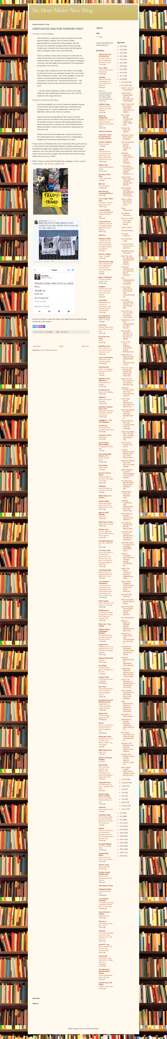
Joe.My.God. (103, 425)
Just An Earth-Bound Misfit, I (104, 443)
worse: (62, 164)
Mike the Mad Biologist (104, 513)
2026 (121, 46)
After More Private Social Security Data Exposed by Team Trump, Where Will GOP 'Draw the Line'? (105, 155)
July (123, 789)
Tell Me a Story (104, 865)
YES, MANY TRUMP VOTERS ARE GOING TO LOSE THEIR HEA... (127, 120)
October (124, 779)
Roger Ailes (102, 752)
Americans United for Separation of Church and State (105, 136)
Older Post (85, 346)
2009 (121, 833)
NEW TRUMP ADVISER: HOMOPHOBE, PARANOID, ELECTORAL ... (127, 192)
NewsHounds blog (105, 570)
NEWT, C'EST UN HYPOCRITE (127, 89)
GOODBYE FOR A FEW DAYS (127, 252)
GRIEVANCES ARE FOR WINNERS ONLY (126, 495)
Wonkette (102, 931)
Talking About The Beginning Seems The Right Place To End (105, 574)
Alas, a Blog (103, 68)
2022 (121, 59)
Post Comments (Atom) (49, 350)
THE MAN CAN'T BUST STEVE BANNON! (127, 137)
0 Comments (64, 332)
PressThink (103, 666)
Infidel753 (102, 397)
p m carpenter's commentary (104, 582)
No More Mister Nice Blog (62, 10)
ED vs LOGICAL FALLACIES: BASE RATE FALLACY (105, 350)
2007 (121, 839)
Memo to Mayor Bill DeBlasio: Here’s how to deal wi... (126, 202)
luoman (82, 1028)
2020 (121, 66)
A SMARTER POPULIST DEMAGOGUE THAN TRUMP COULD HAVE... (127, 672)
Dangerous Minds (105, 239)
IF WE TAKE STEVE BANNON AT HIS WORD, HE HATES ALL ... (127, 403)
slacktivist (102, 807)
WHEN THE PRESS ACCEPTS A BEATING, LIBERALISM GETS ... (127, 573)
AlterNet (102, 91)
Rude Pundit (103, 765)
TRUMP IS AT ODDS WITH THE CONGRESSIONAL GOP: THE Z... (127, 638)
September (125, 783)
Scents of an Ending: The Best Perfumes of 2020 (105, 800)
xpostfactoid (103, 956)
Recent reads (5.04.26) (106, 809)
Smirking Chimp (104, 815)
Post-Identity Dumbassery (126, 214)
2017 (121, 76)
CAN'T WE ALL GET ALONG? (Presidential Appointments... (127, 314)
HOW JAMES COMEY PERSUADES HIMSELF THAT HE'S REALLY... (127, 771)
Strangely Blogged (105, 844)
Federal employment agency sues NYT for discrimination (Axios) (106, 505)
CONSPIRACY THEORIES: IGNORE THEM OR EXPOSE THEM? (127, 650)
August (124, 786)
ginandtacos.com (104, 346)
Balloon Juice (103, 165)
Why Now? (102, 921)
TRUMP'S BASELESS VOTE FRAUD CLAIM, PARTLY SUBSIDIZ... (127, 158)
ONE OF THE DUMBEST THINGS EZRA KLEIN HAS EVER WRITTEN (127, 586)
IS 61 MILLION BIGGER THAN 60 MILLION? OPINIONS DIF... (127, 485)
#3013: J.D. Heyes (104, 320)
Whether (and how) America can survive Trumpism (105, 108)
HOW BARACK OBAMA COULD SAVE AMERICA (127, 516)
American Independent (103, 117)
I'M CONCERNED (127, 618)
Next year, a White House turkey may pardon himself (127, 221)
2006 (121, 843)
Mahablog (102, 486)
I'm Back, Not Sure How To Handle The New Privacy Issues (105, 60)
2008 (121, 836)
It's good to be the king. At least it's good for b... (127, 246)
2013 (121, 820)
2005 (121, 846)
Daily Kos (102, 235)
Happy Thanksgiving (126, 209)
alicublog (102, 77)
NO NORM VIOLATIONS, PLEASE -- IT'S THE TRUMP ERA (127, 304)
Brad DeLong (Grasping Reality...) (106, 192)
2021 (121, 63)
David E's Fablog (105, 254)
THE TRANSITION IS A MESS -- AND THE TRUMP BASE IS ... (127, 414)
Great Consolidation (106, 357)
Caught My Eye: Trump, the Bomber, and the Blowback (105, 706)
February (125, 806)
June (123, 792)
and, (45, 164)
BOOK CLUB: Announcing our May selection (105, 878)
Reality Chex (103, 713)
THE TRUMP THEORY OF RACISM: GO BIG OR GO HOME (126, 335)
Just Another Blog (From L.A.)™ (105, 455)
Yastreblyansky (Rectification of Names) (104, 971)
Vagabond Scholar (105, 889)
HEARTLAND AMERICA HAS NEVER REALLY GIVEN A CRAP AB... (127, 759)
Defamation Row (104, 916)
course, (52, 164)
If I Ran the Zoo (104, 390)
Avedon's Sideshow (105, 142)
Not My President (127, 230)
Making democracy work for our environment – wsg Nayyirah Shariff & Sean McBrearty (105, 306)
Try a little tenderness (125, 235)
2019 (121, 69)
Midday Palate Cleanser (106, 524)
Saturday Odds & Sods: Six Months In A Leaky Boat (106, 329)
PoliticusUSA (103, 644)
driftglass (102, 287)
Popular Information (106, 658)
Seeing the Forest (105, 782)
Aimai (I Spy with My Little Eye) (105, 55)
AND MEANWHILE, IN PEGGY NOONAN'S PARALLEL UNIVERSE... (127, 706)
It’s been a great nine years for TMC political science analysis (106, 533)
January (124, 809)
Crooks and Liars (105, 221)
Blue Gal (102, 184)
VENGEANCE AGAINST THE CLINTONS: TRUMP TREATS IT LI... (127, 170)
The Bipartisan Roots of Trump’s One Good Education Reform (105, 637)
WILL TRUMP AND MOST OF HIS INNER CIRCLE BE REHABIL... (127, 694)
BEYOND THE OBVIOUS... (126, 595)
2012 (121, 823)
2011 (121, 826)
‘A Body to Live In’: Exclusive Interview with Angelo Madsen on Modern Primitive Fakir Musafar (105, 245)
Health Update (103, 467)
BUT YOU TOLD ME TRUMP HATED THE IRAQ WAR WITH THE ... (127, 372)
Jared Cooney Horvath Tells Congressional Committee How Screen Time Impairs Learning (106, 268)
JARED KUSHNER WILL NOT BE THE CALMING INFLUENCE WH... (127, 436)
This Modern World (106, 886)
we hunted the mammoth (103, 899)
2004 (121, 849)
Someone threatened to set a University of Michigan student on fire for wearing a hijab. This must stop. (106, 834)
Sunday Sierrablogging (106, 392)
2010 (121, 829)
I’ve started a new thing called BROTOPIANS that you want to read (106, 904)
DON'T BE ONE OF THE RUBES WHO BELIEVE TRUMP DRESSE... (127, 260)
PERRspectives (104, 610)
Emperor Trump (126, 227)
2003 (121, 852)
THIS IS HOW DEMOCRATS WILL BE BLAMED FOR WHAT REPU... (127, 97)
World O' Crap (104, 944)
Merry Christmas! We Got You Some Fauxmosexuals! (105, 948)
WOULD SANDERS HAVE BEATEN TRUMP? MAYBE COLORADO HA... (127, 559)
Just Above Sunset (105, 435)
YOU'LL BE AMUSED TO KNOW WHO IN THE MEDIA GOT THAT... (127, 683)
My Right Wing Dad (106, 541)
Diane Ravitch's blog (106, 262)
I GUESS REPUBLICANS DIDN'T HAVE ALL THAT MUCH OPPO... (127, 454)
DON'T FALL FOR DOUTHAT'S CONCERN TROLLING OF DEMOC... (127, 108)
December (125, 82)
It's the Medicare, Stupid (126, 240)
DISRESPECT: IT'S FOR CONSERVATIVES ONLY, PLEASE (127, 324)
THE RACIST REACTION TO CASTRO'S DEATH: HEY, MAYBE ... (127, 181)
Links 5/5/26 (103, 516)
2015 (121, 813)
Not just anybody (104, 144)
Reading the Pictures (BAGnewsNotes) (106, 701)
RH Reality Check (105, 737)
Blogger (96, 1028)
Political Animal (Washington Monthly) (104, 631)
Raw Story (102, 687)
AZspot (101, 149)
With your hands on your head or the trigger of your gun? (106, 479)
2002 (121, 856)
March (124, 802)
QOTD (101, 340)
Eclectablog (103, 300)
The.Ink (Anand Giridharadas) (104, 873)
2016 (121, 79)
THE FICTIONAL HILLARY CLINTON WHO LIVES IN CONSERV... (127, 425)
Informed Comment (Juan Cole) (105, 408)
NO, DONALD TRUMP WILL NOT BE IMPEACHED (127, 526)
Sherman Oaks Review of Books (104, 795)
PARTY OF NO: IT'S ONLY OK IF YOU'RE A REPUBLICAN (127, 382)
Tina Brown (36, 34)
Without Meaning (104, 867)
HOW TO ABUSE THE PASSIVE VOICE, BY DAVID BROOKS (127, 610)
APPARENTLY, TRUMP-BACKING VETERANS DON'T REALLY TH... (127, 724)
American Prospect (105, 131)
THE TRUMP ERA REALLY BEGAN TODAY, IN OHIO (127, 146)
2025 (121, 50)
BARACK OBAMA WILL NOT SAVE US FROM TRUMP (127, 464)
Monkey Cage (103, 529)
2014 (121, 816)
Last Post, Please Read (106, 986)
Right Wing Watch (105, 750)
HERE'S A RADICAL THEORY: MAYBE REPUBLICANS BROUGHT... (127, 626)
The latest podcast (104, 186)
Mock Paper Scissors (106, 522)
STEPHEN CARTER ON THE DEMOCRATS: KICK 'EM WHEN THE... (127, 506)
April (123, 799)
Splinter (101, 828)
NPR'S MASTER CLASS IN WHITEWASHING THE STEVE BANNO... (128, 474)
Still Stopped (103, 437)
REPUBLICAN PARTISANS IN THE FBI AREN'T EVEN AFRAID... (127, 747)
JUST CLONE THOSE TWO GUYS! (126, 445)
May (123, 796)
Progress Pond (104, 677)
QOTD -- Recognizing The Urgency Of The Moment (106, 371)
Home (61, 346)
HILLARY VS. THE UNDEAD (127, 715)
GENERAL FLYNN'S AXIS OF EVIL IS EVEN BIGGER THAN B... (127, 392)
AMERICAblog (104, 104)
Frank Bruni (36, 100)
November (125, 85)
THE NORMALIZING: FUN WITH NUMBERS (127, 281)
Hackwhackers (104, 367)
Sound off (102, 660)
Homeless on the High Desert (104, 379)
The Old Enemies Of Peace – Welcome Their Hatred (106, 786)
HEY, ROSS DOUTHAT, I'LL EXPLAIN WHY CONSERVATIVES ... (127, 736)
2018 (121, 73)
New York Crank (104, 550)
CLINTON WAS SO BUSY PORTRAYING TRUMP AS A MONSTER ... (127, 535)
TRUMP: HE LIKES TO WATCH (125, 130)
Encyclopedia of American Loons (104, 317)
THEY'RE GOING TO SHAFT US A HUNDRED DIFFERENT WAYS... (127, 547)
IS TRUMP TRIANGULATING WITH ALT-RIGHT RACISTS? (127, 271)
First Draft (102, 325)
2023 (121, 56)
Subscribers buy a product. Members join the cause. (106, 670)
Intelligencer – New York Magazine (105, 421)
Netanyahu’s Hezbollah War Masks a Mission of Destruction (106, 413)
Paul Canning (103, 601)
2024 (121, 53)
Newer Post (37, 346)
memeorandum (104, 501)
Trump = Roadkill (104, 256)
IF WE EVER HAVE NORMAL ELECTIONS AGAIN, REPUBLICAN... (127, 347)
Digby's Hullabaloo (105, 277)
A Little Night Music (105, 178)
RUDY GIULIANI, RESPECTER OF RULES (127, 601)
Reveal (101, 723)
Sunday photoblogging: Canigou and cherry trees (106, 214)
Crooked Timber (104, 210)
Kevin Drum (103, 465)
